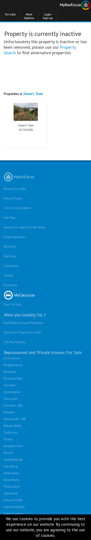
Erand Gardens (14, 514)
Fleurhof (9, 412)
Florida (8, 439)
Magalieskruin (13, 365)
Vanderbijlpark (13, 460)
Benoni (8, 453)
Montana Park (13, 378)
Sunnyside (10, 399)
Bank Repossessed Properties (23, 323)
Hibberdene (11, 473)
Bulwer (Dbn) (13, 426)
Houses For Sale (15, 189)
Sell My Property (15, 342)
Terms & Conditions (17, 208)
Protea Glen (12, 487)
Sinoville (10, 385)
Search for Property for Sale (22, 332)
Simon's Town (33, 94)
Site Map (9, 218)
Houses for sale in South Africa (24, 227)
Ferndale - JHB (13, 405)
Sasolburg (10, 466)
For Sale (10, 14)
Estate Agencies (14, 237)
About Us (10, 247)
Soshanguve (12, 392)
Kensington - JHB (15, 419)
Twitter (8, 275)
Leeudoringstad (14, 507)
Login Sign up (48, 16)
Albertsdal (11, 493)
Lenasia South (13, 500)
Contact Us (11, 266)
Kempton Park (13, 446)
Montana (10, 372)
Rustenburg (11, 480)
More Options (29, 16)
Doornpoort (12, 358)
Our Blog (10, 256)
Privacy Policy (13, 198)
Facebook (10, 285)
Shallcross (11, 433)
